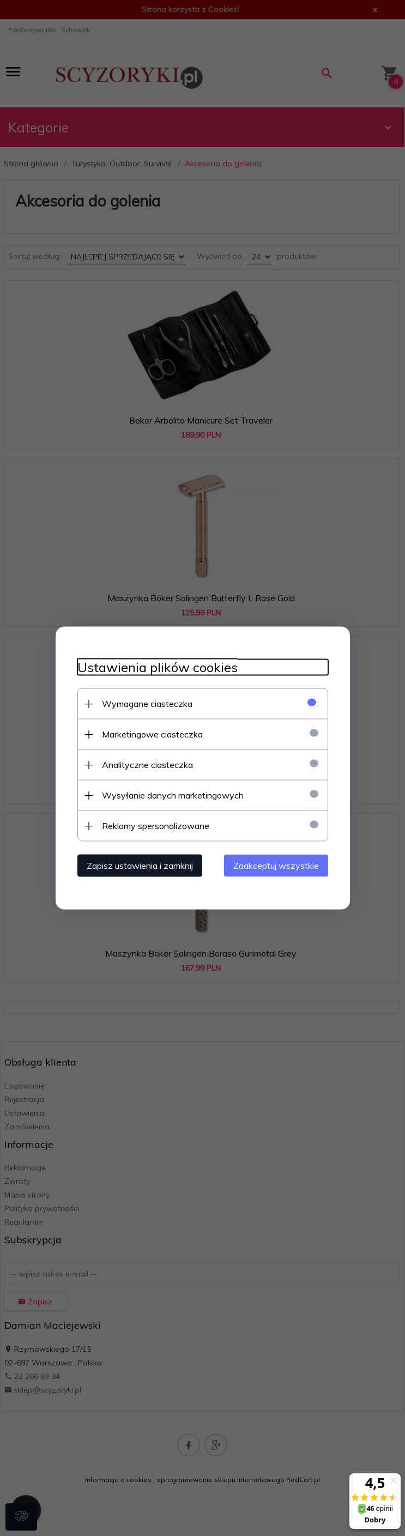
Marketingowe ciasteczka (152, 734)
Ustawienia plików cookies (157, 667)
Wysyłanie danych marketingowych (173, 795)
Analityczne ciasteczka (147, 764)
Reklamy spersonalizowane (155, 825)
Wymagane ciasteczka (147, 703)
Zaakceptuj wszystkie (276, 865)
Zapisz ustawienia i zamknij (140, 865)
